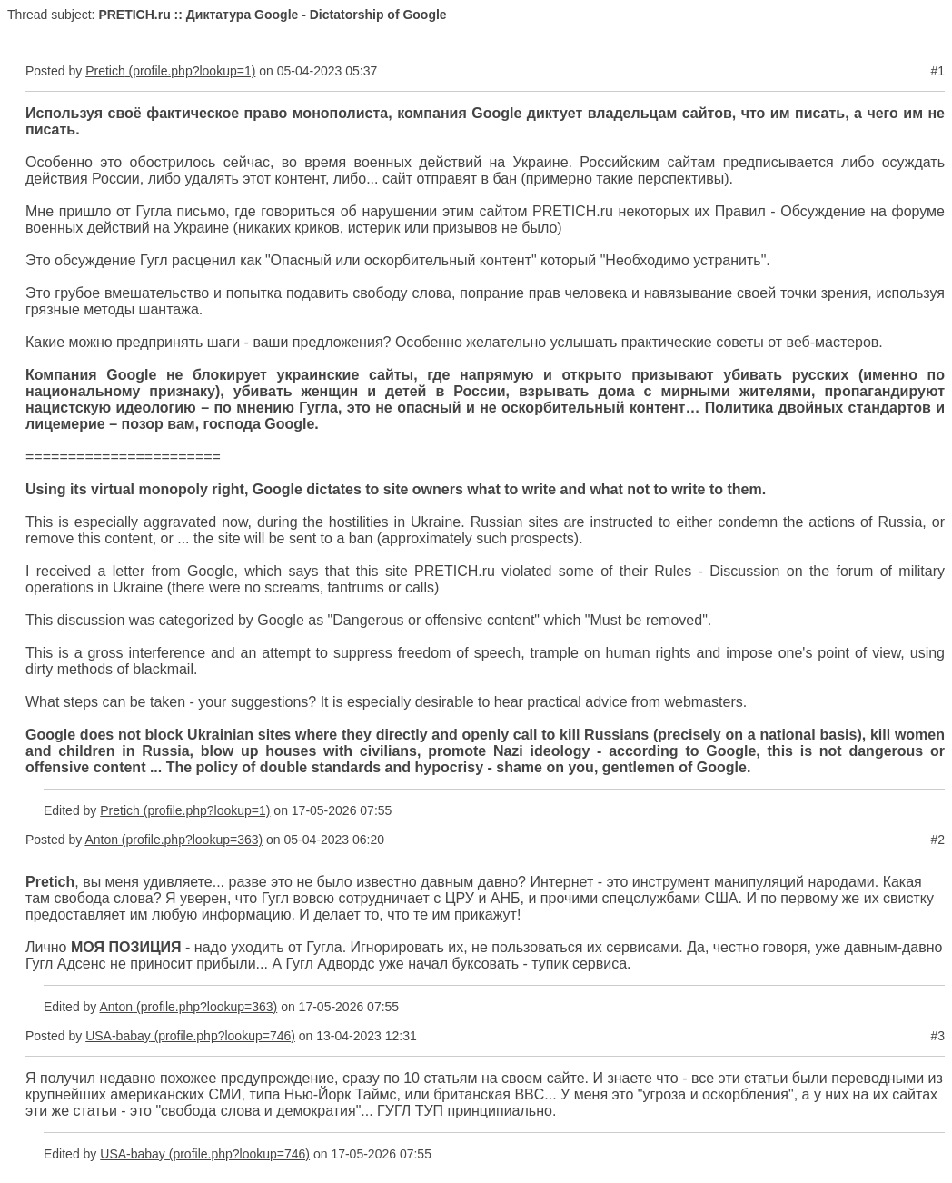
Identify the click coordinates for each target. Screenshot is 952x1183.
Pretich (105, 71)
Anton (101, 839)
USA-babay (118, 1036)
